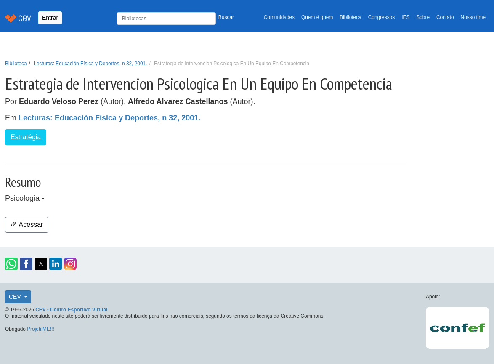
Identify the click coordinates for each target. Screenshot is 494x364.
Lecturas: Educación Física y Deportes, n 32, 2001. (90, 63)
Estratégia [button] (26, 137)
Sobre (423, 17)
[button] (11, 264)
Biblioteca (350, 17)
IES (405, 17)
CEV (16, 296)
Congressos (381, 17)
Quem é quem (317, 17)
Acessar (27, 224)
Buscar (226, 17)
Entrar (50, 17)
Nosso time (473, 17)
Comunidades (279, 17)
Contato (445, 17)
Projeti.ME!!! (40, 329)
